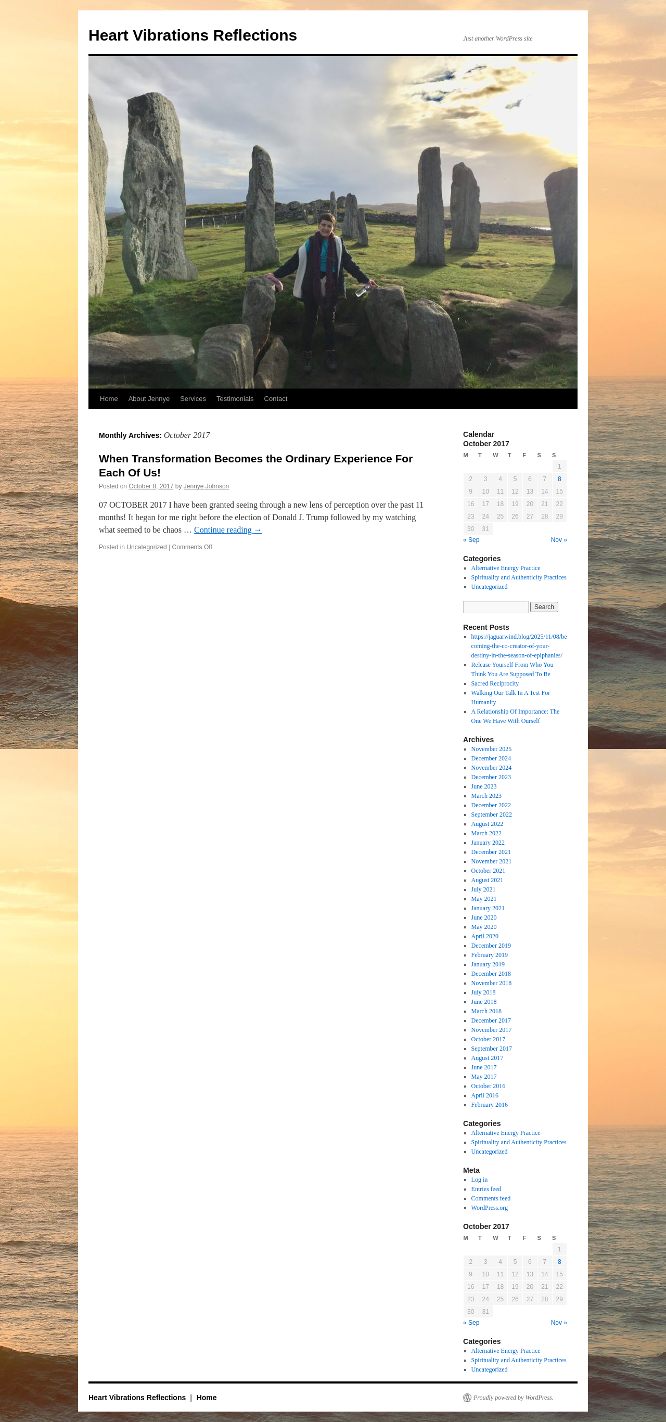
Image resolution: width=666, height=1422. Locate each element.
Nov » (559, 540)
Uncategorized (146, 547)
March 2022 (486, 833)
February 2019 (489, 955)
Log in (479, 1179)
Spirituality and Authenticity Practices (519, 577)
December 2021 (491, 852)
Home (109, 399)
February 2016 (489, 1104)
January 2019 (488, 964)
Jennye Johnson (206, 486)
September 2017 (491, 1048)
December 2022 (491, 805)
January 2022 (488, 842)
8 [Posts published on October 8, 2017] (559, 479)
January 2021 (488, 908)
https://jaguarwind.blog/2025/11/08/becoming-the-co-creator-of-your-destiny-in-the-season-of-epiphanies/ (519, 646)
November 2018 (491, 983)
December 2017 (491, 1020)
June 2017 (484, 1067)
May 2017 (484, 1076)
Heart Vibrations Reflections (192, 35)
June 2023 (484, 786)
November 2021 (491, 861)
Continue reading (228, 529)
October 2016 (488, 1086)
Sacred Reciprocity (495, 683)
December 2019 (491, 945)
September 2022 (491, 814)
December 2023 (491, 777)
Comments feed (491, 1198)
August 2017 (487, 1058)
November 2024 (491, 767)
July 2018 (483, 992)
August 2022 (487, 824)
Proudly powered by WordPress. (513, 1397)
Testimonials (235, 399)
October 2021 (488, 870)
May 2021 (484, 898)
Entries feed (486, 1189)
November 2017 (491, 1029)
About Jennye (149, 399)
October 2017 (488, 1039)
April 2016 (484, 1095)
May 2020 (484, 926)
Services (193, 399)
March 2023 (486, 795)
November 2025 (491, 749)
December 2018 (491, 973)
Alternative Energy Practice (506, 568)
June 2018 (484, 1001)
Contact (276, 399)
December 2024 (491, 758)
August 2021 (487, 880)
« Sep (471, 540)
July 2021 (483, 889)
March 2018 (486, 1011)
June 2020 (484, 917)
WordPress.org (489, 1207)
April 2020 (484, 936)
